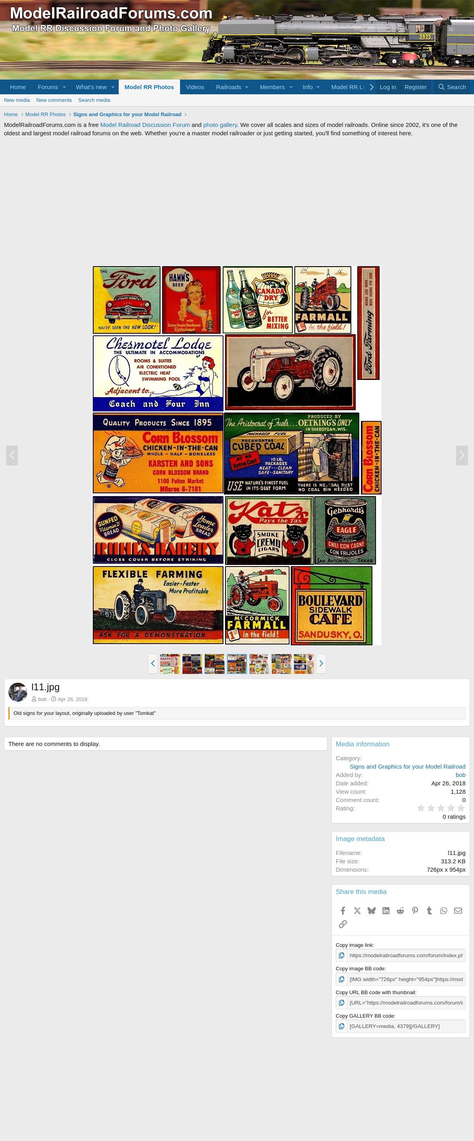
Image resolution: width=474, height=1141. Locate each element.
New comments (54, 100)
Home (18, 87)
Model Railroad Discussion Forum (145, 124)
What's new (91, 87)
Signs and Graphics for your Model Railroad (408, 766)
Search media (94, 100)
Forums (48, 87)
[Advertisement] (237, 201)
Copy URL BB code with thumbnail (375, 992)
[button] (64, 87)
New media (17, 100)
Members (272, 87)
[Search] (452, 87)
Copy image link (354, 945)
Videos (195, 87)
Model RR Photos (149, 87)
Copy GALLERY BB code (365, 1015)
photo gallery (220, 124)
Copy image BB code (360, 969)
